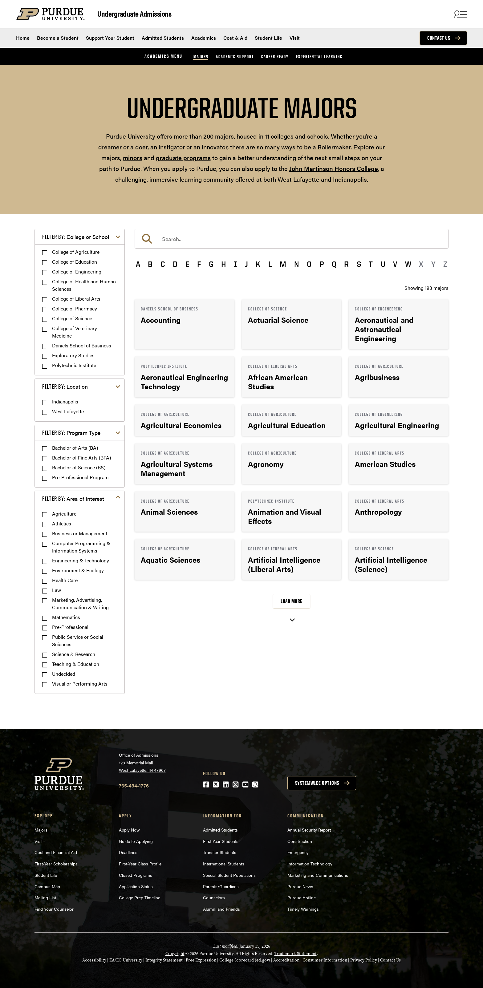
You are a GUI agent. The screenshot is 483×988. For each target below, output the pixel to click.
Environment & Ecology (78, 570)
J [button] (246, 264)
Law (56, 589)
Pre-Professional (70, 626)
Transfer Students (219, 852)
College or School (75, 237)
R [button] (346, 264)
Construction (299, 841)
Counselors (214, 897)
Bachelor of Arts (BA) (75, 447)
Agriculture (64, 513)
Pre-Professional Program (80, 477)
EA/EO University (125, 960)
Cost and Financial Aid (55, 852)
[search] (291, 239)
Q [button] (334, 264)
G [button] (211, 264)
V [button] (395, 264)
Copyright (175, 953)
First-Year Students (220, 841)
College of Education (74, 261)
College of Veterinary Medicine (74, 332)
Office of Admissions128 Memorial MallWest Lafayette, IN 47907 (142, 762)
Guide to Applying (136, 841)
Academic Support (235, 56)
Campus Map (47, 886)
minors (132, 157)
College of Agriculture (75, 251)
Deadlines (128, 852)
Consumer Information (324, 960)
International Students (223, 863)
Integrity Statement (164, 960)
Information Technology (309, 863)
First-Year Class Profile (140, 863)
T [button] (371, 264)
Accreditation (286, 960)
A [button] (138, 264)
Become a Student (58, 37)
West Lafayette (68, 411)
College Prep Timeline (139, 897)
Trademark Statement (295, 953)
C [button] (162, 264)
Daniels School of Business (81, 345)
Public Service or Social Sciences (77, 640)
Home (23, 37)
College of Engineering (76, 271)
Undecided (63, 673)
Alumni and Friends (221, 909)
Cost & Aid (235, 37)
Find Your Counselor (54, 909)
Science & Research (73, 654)
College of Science (72, 318)
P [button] (321, 264)
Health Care (65, 580)
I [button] (235, 264)
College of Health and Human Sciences (84, 285)
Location (65, 386)
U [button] (383, 264)
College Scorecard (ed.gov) (244, 960)
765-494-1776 (134, 785)
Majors (201, 56)
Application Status (136, 886)
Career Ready (275, 56)
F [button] (199, 264)
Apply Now (129, 830)
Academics (203, 37)
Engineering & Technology (80, 560)
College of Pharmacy (74, 308)
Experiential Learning (319, 56)
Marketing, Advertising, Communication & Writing (80, 603)
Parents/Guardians (221, 886)
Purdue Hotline (301, 897)
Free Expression (201, 960)
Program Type (71, 432)
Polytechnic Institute (74, 365)
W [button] (408, 264)
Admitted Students (163, 37)
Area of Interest (73, 498)
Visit (295, 37)
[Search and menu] (459, 14)
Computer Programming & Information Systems (81, 547)
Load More (291, 601)
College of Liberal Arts (76, 298)
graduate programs (183, 157)
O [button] (309, 264)
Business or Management (79, 533)
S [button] (359, 264)
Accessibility (94, 960)
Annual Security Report (309, 830)
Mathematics (66, 617)
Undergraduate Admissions (134, 13)
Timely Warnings (303, 909)
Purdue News (300, 886)
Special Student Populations (229, 875)
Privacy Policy (363, 960)
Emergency (298, 852)
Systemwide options (317, 783)
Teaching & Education (75, 663)
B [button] (150, 264)
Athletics (61, 523)
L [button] (270, 264)
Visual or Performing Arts (80, 683)
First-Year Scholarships (56, 863)
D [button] (175, 264)
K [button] (258, 264)
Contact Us (438, 38)
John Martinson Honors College (333, 168)
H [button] (223, 264)
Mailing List (45, 897)
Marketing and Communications (317, 875)
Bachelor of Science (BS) (78, 467)
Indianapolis (65, 401)
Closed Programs (135, 875)
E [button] (187, 264)
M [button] (283, 264)
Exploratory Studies (73, 355)
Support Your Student (110, 37)
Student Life (268, 37)
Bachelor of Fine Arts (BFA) (81, 457)
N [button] (296, 264)
